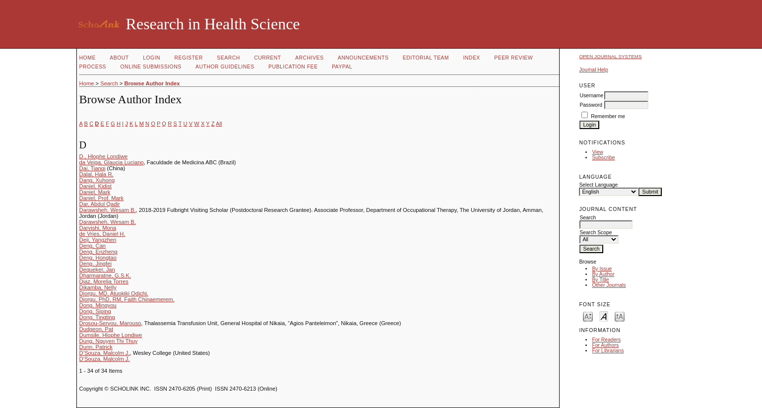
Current (267, 58)
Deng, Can (92, 246)
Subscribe (603, 157)
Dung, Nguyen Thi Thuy (108, 341)
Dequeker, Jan (97, 269)
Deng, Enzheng (98, 252)
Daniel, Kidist (95, 186)
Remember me (608, 116)
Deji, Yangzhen (98, 240)
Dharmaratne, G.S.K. (105, 275)
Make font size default (604, 316)
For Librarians (608, 350)
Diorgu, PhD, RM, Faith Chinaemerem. (127, 299)
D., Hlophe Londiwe (103, 156)
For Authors (605, 345)
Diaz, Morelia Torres (103, 281)
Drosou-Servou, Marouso (110, 323)
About (119, 58)
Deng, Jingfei (95, 264)
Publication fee (293, 66)
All (219, 124)
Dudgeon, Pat (96, 329)
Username (591, 95)
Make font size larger (620, 316)
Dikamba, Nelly (98, 287)
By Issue (602, 269)
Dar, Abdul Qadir (99, 204)
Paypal (342, 66)
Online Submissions (151, 66)
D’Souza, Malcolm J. (104, 353)
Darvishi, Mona (98, 228)
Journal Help (593, 69)
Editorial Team (426, 58)
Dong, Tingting (97, 317)
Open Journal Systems (610, 56)
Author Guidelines (224, 66)
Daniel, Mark (95, 192)
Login (151, 58)
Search (228, 58)
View (597, 152)
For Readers (606, 339)
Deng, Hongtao (98, 258)
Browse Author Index (152, 83)
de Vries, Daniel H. (102, 234)
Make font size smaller (588, 316)
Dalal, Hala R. (96, 174)
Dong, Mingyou (98, 305)
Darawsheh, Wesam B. (107, 210)
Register (189, 58)
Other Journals (609, 285)
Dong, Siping (95, 311)
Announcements (363, 58)
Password (590, 105)
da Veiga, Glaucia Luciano (111, 162)
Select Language (598, 185)
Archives (309, 58)
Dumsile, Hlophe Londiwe (110, 335)
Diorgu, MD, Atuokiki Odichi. (113, 293)
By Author (603, 274)
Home (87, 58)
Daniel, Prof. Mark (101, 198)
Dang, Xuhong (97, 180)
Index (471, 58)
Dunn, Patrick (96, 347)
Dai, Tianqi (92, 168)
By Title (600, 279)
